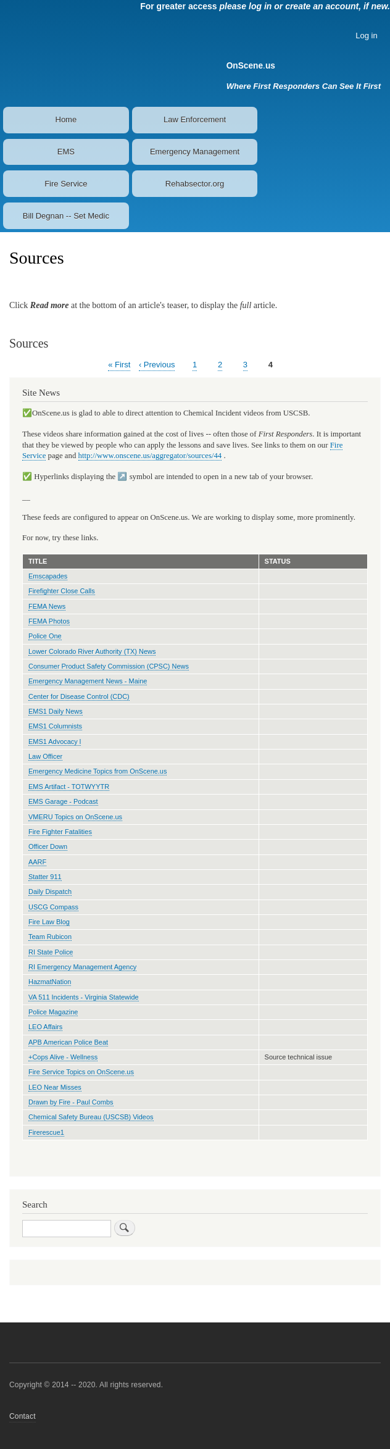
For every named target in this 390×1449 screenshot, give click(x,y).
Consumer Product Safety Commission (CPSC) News (108, 666)
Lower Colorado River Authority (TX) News (92, 651)
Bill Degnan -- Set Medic (66, 215)
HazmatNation (49, 981)
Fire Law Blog (49, 921)
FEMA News (46, 606)
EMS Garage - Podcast (63, 801)
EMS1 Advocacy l (54, 741)
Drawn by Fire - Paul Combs (71, 1102)
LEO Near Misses (54, 1087)
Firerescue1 (46, 1132)
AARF (37, 862)
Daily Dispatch (50, 891)
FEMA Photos (49, 621)
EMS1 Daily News (55, 711)
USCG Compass (53, 907)
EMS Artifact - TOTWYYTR (68, 786)
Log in (366, 35)
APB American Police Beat (68, 1042)
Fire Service (65, 183)
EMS (66, 151)
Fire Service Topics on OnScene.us (81, 1071)
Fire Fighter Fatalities (60, 831)
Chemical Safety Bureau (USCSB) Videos (91, 1117)
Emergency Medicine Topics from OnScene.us (97, 771)
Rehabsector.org (194, 183)
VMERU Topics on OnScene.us (75, 817)
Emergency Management (194, 151)
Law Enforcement (195, 119)
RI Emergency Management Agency (82, 967)
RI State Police (50, 952)
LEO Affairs (45, 1026)
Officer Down (47, 846)
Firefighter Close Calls (61, 591)
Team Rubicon (50, 936)
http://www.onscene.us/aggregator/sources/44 (150, 455)
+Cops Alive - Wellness (63, 1057)
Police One (45, 636)
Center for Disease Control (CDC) (79, 696)
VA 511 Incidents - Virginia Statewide (83, 997)
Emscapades (47, 576)
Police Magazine (53, 1012)
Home (66, 119)
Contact (22, 1416)
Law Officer (45, 756)
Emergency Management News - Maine (87, 681)
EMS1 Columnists (55, 726)
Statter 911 (45, 876)
